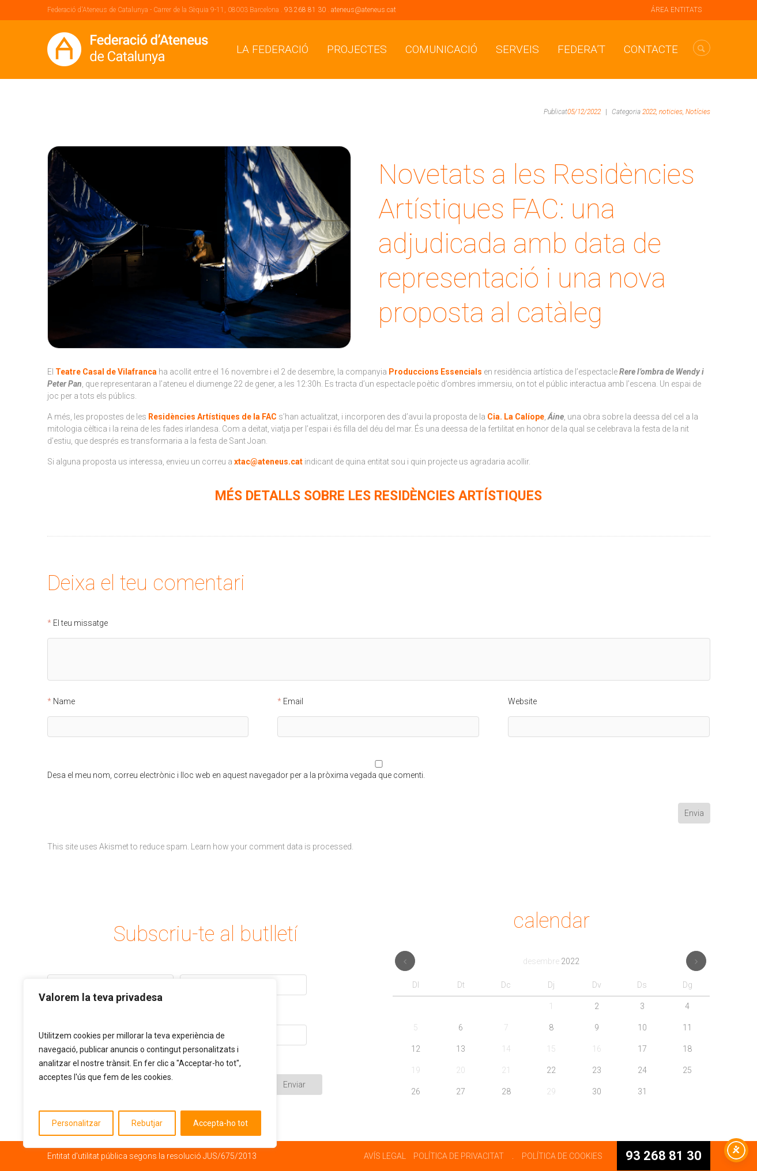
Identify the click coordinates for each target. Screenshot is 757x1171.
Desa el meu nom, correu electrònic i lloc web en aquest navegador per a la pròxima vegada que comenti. (236, 775)
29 (551, 1091)
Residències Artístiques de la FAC (212, 416)
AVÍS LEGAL (385, 1156)
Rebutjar (147, 1123)
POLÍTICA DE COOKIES (562, 1156)
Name (64, 701)
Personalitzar (76, 1123)
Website (522, 701)
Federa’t (581, 49)
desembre (551, 961)
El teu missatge (80, 623)
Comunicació (441, 49)
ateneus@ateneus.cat (363, 10)
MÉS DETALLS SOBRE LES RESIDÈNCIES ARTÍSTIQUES (378, 496)
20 (460, 1070)
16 (596, 1048)
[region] (150, 1063)
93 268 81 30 (305, 10)
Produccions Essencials (435, 371)
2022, (649, 112)
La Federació (272, 49)
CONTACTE (651, 49)
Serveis (517, 49)
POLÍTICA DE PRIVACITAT (458, 1156)
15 (551, 1048)
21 (506, 1070)
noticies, (671, 112)
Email (293, 701)
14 (506, 1048)
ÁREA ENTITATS (676, 10)
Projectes (357, 49)
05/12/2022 (584, 112)
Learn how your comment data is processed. (272, 846)
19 (415, 1070)
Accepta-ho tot (220, 1123)
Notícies (698, 112)
